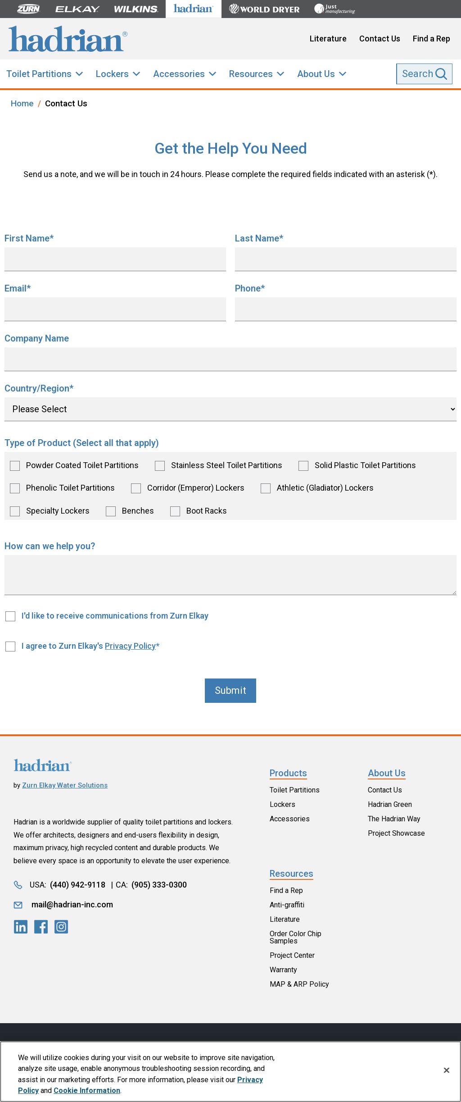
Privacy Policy (130, 646)
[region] (230, 1071)
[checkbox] (230, 486)
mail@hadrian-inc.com (72, 904)
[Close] (446, 1070)
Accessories (179, 73)
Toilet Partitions (39, 73)
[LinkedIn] (21, 927)
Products (288, 773)
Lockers (112, 73)
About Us (316, 73)
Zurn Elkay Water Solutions (65, 785)
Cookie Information (87, 1090)
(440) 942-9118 (77, 884)
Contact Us (379, 38)
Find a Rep (431, 38)
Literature (328, 38)
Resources (251, 73)
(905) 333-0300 (159, 884)
